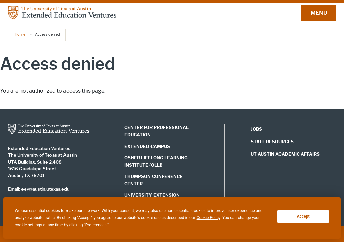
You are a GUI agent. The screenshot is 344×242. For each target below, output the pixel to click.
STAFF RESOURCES (272, 141)
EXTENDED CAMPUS (147, 146)
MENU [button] (319, 13)
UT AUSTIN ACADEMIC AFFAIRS (285, 154)
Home (20, 34)
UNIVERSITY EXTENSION (152, 195)
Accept (303, 216)
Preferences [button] (96, 225)
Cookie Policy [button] (208, 217)
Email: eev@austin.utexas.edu (39, 189)
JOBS (256, 129)
